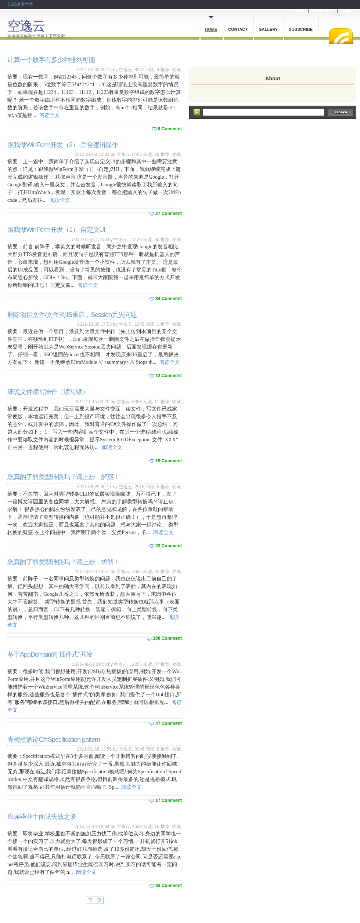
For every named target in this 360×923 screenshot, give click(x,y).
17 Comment (168, 800)
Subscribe (301, 29)
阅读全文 (49, 115)
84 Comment (168, 298)
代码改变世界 (20, 4)
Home (211, 29)
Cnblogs (297, 11)
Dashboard (322, 11)
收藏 (176, 69)
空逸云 (26, 25)
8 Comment (170, 128)
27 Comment (168, 213)
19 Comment (168, 460)
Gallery (268, 29)
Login (346, 11)
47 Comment (168, 723)
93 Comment (168, 885)
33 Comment (168, 545)
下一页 (94, 900)
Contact (238, 29)
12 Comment (168, 375)
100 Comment (167, 638)
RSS (341, 36)
